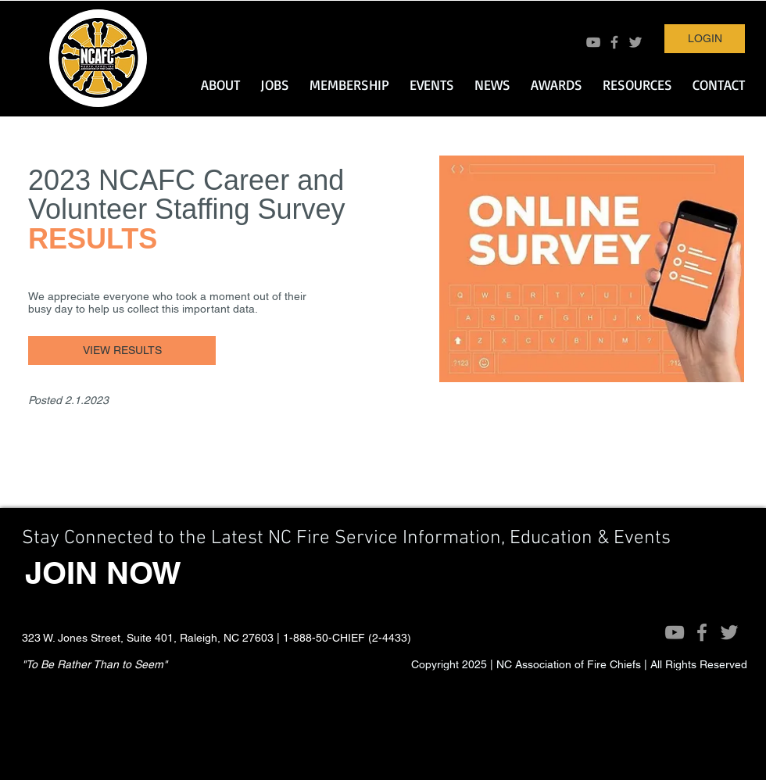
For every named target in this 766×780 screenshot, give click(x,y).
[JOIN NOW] (103, 572)
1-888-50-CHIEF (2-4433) (347, 638)
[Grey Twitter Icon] (635, 42)
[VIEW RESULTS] (122, 350)
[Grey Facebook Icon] (614, 42)
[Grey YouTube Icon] (593, 42)
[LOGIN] (704, 38)
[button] (220, 84)
